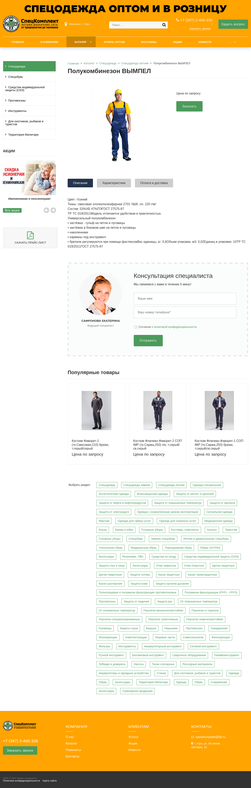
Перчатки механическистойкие (163, 610)
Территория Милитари (23, 134)
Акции (177, 42)
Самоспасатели (193, 637)
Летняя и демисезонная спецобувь (206, 538)
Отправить (148, 340)
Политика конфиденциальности (21, 780)
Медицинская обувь (144, 547)
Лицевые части (165, 637)
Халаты (212, 529)
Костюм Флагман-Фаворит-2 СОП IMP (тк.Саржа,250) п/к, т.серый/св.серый (157, 444)
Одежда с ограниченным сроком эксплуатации (167, 511)
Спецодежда (16, 66)
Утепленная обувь (111, 547)
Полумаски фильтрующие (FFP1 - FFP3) (211, 592)
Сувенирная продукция (137, 691)
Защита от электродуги (114, 511)
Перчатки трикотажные (163, 619)
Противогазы (17, 100)
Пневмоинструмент (226, 655)
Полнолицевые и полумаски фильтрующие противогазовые (137, 592)
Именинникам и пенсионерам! (37, 198)
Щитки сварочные (110, 574)
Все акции (12, 210)
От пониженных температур (117, 610)
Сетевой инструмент (203, 646)
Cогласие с (168, 327)
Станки (161, 673)
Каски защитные (169, 574)
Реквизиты (73, 750)
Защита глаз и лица (112, 565)
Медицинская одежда (218, 520)
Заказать (189, 106)
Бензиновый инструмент (148, 655)
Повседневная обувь (178, 547)
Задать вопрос (233, 24)
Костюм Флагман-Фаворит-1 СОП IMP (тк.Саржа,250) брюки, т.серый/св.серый (219, 444)
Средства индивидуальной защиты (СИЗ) (25, 89)
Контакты (72, 756)
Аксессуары (106, 556)
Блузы (103, 529)
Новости (205, 42)
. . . (229, 42)
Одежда (234, 673)
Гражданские (219, 628)
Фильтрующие (221, 637)
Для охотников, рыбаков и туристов (24, 123)
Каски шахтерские (110, 583)
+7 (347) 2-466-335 (196, 20)
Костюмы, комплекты (185, 529)
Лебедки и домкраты (112, 664)
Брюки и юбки (124, 529)
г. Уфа (85, 24)
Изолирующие (108, 637)
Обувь (103, 682)
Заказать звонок (200, 28)
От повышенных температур (198, 601)
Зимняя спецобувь (163, 538)
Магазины (148, 42)
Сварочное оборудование (189, 655)
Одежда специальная (207, 485)
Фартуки (104, 520)
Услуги (133, 737)
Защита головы (140, 574)
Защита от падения (136, 601)
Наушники (170, 628)
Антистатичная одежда (114, 493)
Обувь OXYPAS (210, 547)
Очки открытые (194, 565)
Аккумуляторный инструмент (163, 646)
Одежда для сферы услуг (134, 520)
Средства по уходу (164, 556)
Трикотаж (231, 529)
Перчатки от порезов (204, 610)
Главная (17, 42)
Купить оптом (114, 42)
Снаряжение (219, 682)
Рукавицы (105, 628)
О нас (70, 737)
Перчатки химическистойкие (204, 619)
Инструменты (17, 110)
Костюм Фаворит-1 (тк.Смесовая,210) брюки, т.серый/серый (90, 444)
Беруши (151, 628)
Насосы (139, 664)
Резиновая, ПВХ (132, 556)
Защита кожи (138, 583)
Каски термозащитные (202, 574)
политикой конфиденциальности (175, 326)
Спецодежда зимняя (136, 485)
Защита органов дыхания (172, 583)
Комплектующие (136, 637)
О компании (49, 42)
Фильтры (104, 646)
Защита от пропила (222, 502)
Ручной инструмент (111, 655)
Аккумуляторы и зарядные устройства (123, 673)
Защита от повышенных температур (178, 502)
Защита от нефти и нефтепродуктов (122, 502)
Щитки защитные (223, 565)
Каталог (81, 42)
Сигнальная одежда (219, 511)
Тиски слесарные (163, 664)
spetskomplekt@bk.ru (211, 737)
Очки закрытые (166, 565)
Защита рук (164, 601)
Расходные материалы (198, 664)
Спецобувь (15, 76)
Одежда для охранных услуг (177, 520)
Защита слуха (129, 628)
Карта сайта (49, 780)
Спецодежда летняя (171, 485)
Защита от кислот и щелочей (195, 493)
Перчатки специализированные (119, 619)
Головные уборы (152, 529)
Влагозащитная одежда (152, 493)
